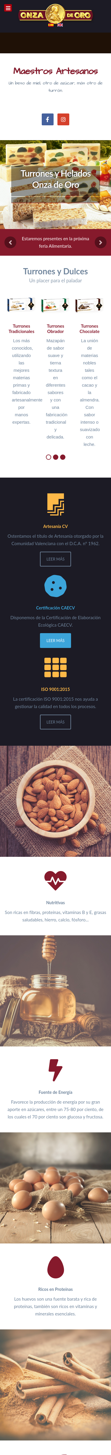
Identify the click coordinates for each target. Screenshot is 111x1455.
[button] (48, 457)
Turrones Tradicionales (21, 328)
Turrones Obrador (55, 328)
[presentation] (10, 242)
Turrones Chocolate (89, 328)
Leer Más (55, 559)
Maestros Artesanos (55, 71)
